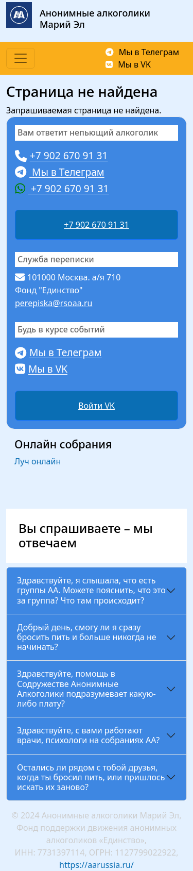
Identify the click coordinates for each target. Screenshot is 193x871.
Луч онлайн (37, 461)
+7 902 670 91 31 (96, 224)
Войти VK (96, 405)
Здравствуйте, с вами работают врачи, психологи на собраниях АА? (88, 735)
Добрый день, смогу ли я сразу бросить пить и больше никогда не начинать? (86, 637)
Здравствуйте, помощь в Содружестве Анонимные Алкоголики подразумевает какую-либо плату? (86, 688)
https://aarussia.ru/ (96, 864)
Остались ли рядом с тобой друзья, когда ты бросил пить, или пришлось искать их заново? (91, 777)
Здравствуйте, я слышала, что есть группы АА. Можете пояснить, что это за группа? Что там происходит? (91, 590)
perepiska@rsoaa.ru (53, 303)
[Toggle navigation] (20, 58)
